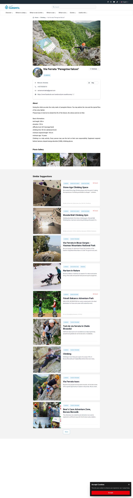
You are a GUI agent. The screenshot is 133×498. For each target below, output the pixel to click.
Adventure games (74, 183)
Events (73, 12)
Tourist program (74, 322)
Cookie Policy (126, 488)
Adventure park (85, 183)
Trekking (83, 266)
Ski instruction (74, 266)
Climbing (42, 17)
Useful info (83, 12)
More (66, 432)
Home (36, 17)
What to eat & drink (37, 12)
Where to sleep (21, 12)
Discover (9, 12)
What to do (63, 12)
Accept (110, 493)
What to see (51, 12)
